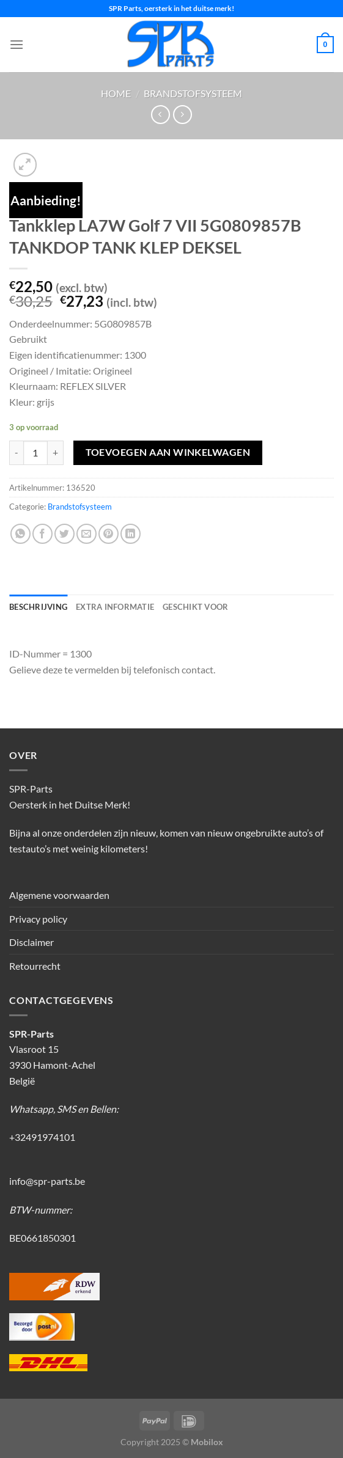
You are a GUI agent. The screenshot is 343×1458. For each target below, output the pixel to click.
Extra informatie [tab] (115, 607)
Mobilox (207, 1442)
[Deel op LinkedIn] (130, 534)
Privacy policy (38, 919)
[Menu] (16, 44)
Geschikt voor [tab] (195, 607)
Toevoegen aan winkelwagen (168, 452)
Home (116, 93)
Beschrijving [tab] (38, 607)
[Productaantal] (35, 453)
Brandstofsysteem (193, 93)
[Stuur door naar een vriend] (86, 534)
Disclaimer (31, 942)
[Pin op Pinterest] (108, 534)
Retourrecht (35, 966)
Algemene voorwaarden (59, 895)
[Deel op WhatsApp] (20, 534)
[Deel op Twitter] (64, 534)
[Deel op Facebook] (42, 534)
